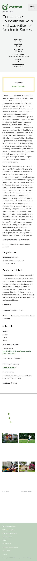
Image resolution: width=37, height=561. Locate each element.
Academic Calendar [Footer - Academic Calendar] (27, 507)
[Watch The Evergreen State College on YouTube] (16, 428)
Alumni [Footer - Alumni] (4, 517)
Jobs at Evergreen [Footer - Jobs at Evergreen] (27, 514)
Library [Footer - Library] (23, 495)
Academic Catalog (7, 12)
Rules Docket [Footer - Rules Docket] (6, 544)
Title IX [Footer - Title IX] (4, 554)
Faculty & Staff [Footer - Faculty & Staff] (7, 511)
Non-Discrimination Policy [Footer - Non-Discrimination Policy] (10, 547)
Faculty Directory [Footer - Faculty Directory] (26, 498)
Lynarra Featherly (18, 86)
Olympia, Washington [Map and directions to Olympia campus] (18, 413)
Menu (32, 6)
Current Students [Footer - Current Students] (8, 495)
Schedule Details (9, 367)
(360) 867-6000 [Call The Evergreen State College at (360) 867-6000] (18, 422)
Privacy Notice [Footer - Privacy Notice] (6, 551)
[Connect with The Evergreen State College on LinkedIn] (24, 428)
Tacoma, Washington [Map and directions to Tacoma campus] (18, 418)
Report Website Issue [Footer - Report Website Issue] (8, 526)
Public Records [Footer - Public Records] (7, 537)
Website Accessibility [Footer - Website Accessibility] (8, 530)
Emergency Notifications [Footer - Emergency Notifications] (9, 533)
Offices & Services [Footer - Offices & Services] (27, 501)
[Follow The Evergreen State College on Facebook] (12, 428)
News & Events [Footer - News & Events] (26, 511)
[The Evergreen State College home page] (18, 404)
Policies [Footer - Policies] (4, 540)
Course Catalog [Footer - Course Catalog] (26, 504)
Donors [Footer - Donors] (4, 514)
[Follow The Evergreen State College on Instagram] (20, 428)
